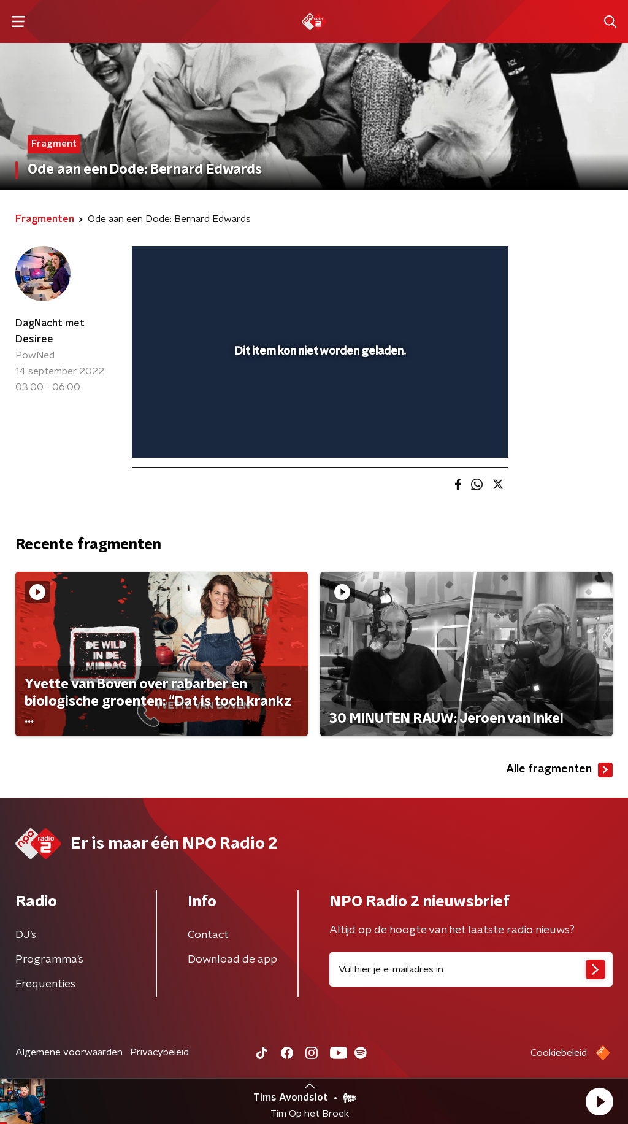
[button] (599, 1101)
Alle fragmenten (559, 770)
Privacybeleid (159, 1052)
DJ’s (25, 935)
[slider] (318, 399)
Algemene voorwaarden (69, 1052)
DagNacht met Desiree (50, 331)
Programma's (49, 959)
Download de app (232, 959)
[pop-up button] (456, 430)
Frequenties (45, 984)
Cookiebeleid (558, 1053)
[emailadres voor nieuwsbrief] (471, 969)
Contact (208, 935)
